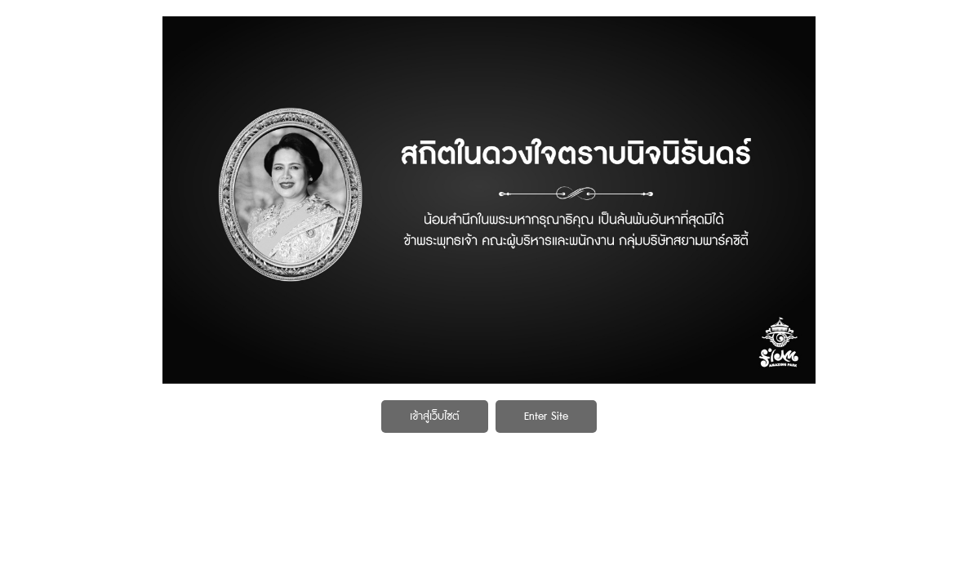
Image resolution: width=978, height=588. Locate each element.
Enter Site (546, 416)
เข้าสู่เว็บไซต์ (435, 416)
